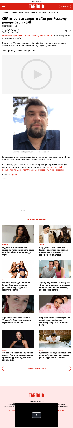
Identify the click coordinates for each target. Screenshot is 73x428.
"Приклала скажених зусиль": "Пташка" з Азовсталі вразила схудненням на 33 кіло (16, 320)
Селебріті (5, 12)
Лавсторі (33, 12)
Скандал (14, 12)
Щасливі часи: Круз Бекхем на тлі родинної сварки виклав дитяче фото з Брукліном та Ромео (55, 355)
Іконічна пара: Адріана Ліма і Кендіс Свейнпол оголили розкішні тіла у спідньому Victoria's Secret (16, 286)
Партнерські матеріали (44, 411)
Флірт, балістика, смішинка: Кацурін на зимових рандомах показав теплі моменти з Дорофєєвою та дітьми (53, 251)
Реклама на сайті (15, 411)
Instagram (12, 174)
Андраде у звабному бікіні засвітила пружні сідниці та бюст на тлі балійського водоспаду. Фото (18, 251)
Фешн (21, 12)
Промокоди (59, 411)
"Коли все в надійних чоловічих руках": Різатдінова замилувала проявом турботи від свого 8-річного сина (17, 356)
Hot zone (42, 12)
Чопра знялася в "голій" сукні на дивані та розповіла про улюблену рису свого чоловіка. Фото (54, 321)
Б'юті (27, 12)
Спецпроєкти (53, 12)
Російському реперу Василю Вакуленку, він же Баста (27, 35)
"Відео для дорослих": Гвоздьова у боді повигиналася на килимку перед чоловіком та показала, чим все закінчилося (54, 286)
